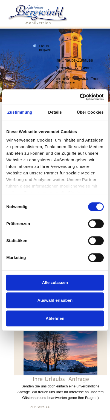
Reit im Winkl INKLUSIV (77, 88)
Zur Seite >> (40, 407)
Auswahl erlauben (55, 300)
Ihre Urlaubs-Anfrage (60, 378)
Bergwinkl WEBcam (74, 66)
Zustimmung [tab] (19, 112)
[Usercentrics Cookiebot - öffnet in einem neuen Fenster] (80, 96)
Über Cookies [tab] (90, 112)
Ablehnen (55, 318)
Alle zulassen (55, 282)
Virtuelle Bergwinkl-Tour (77, 77)
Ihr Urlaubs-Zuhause (74, 59)
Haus (45, 44)
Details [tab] (55, 112)
